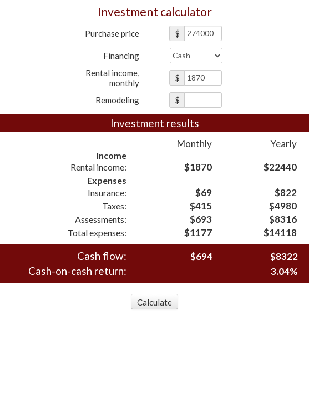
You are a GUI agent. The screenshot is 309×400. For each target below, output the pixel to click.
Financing (121, 56)
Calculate (154, 302)
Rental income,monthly (112, 78)
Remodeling (117, 100)
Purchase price (112, 33)
